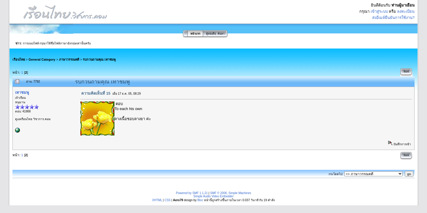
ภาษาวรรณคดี (69, 59)
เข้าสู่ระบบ (379, 11)
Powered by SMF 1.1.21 (192, 193)
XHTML (157, 200)
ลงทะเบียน (406, 11)
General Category (41, 59)
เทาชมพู (22, 92)
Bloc (200, 200)
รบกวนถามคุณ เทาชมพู (99, 59)
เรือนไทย (18, 59)
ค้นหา (221, 33)
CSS (168, 200)
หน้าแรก (195, 33)
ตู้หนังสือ (211, 33)
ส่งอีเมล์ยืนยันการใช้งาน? (393, 17)
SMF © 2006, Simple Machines (230, 193)
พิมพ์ (406, 71)
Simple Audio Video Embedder (213, 196)
